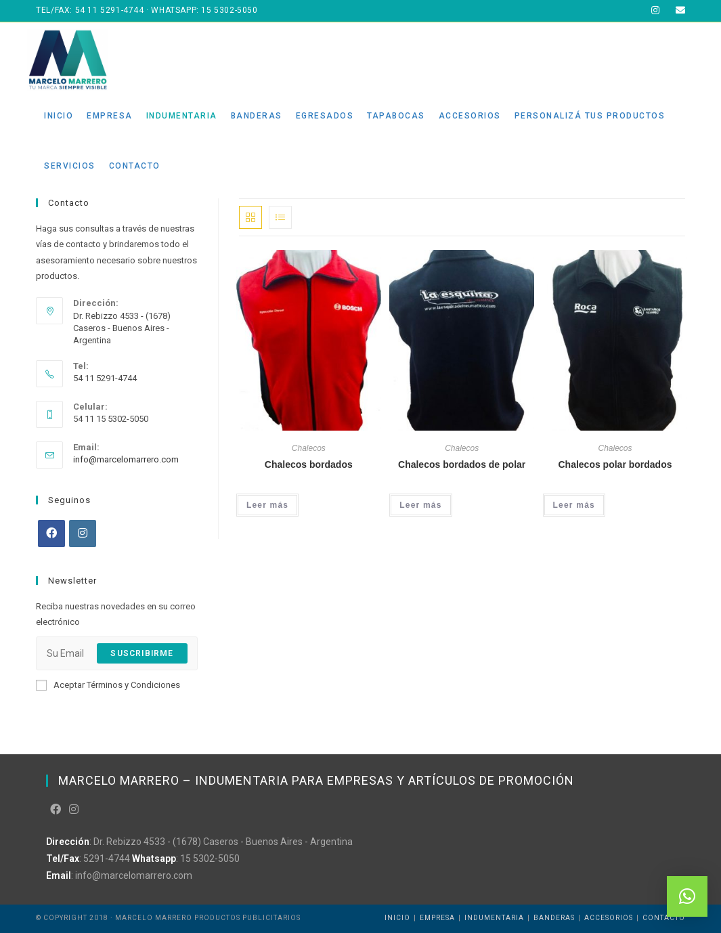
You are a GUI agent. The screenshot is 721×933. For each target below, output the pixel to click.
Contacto (663, 917)
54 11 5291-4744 (109, 10)
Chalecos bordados (309, 464)
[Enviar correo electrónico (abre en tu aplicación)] (676, 11)
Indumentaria (494, 917)
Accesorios (608, 917)
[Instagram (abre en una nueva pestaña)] (655, 11)
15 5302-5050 (229, 10)
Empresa (437, 917)
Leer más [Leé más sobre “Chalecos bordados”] (267, 505)
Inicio (397, 917)
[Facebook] (51, 533)
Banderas (554, 917)
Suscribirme (141, 653)
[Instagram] (82, 533)
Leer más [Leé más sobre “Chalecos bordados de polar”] (420, 505)
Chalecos (309, 448)
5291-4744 (106, 858)
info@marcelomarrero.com (126, 459)
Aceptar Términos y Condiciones (108, 685)
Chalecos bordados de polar (461, 464)
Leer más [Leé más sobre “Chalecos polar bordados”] (574, 505)
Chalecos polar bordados (615, 464)
